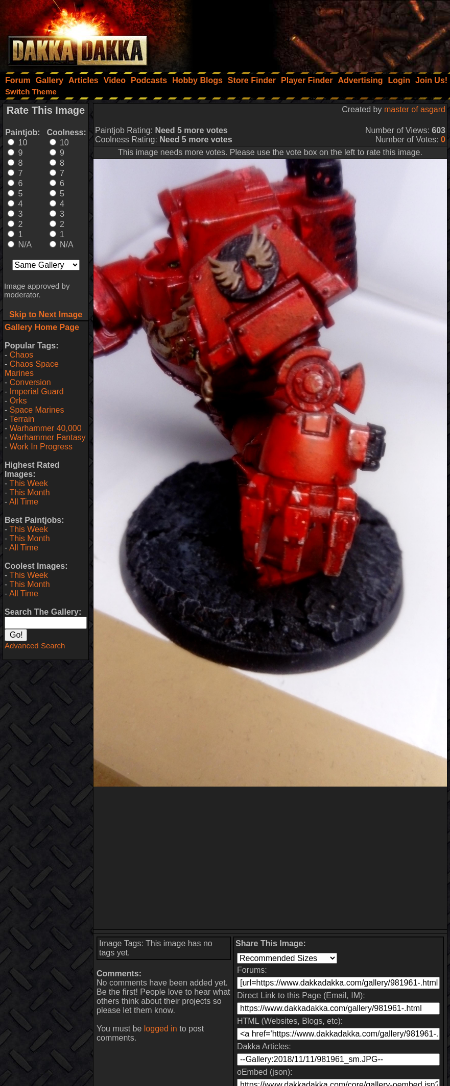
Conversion (30, 382)
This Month (29, 492)
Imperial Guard (37, 391)
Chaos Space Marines (32, 368)
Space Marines (37, 410)
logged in (160, 1028)
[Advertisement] (312, 33)
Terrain (21, 419)
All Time (23, 501)
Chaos (21, 354)
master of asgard (414, 109)
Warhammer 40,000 (46, 428)
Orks (18, 400)
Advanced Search (35, 645)
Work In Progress (41, 446)
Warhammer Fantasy (48, 437)
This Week (28, 483)
